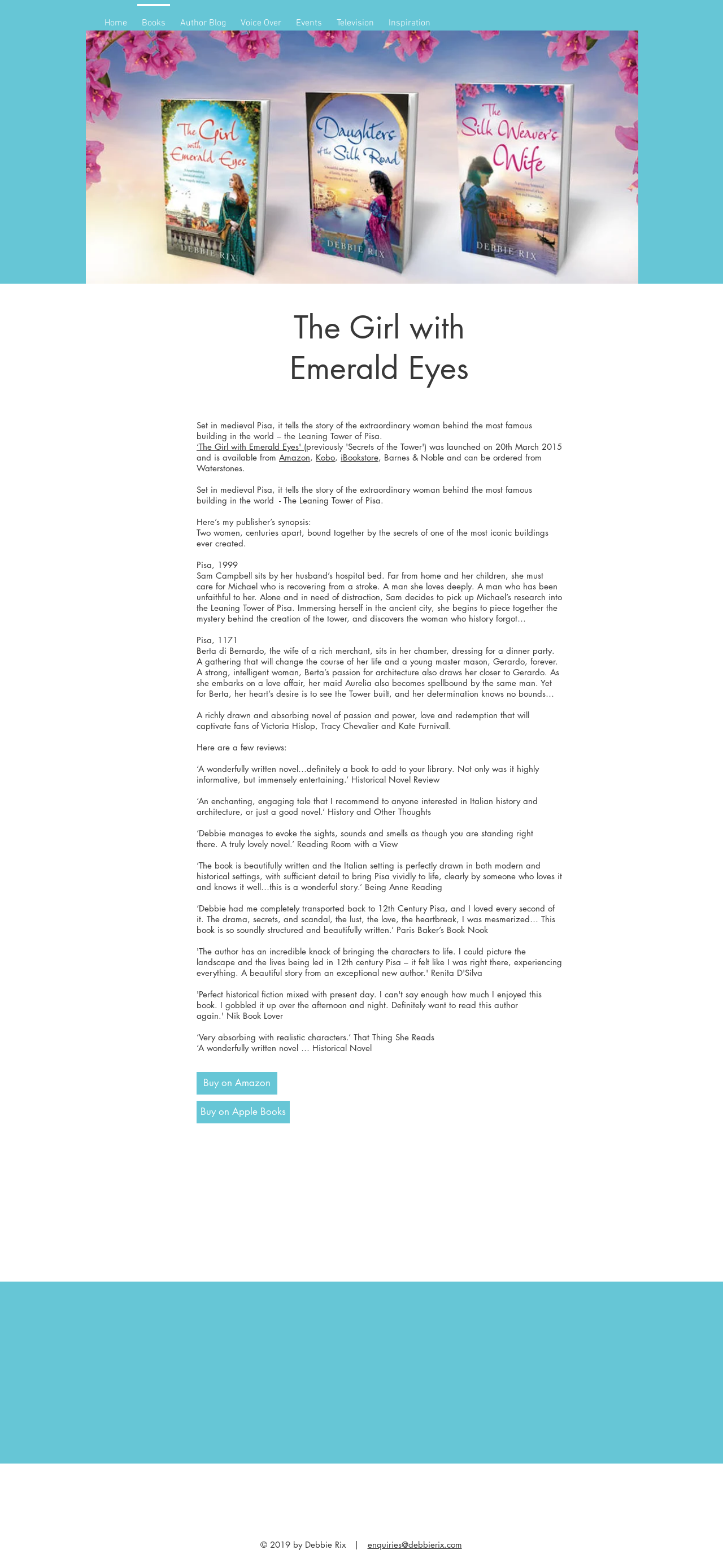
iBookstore (359, 457)
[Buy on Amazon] (237, 1083)
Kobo (325, 457)
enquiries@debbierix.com (415, 1544)
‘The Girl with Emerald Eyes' (250, 446)
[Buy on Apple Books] (243, 1112)
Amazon (294, 457)
